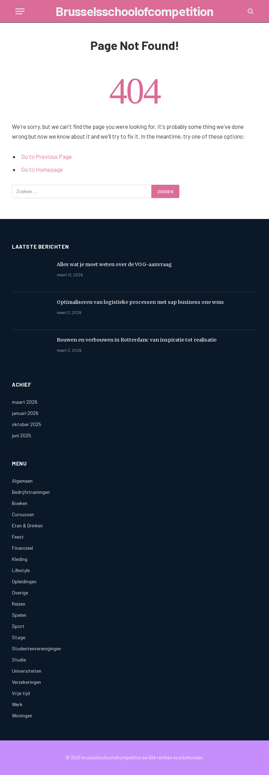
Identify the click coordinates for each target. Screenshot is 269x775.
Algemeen (22, 481)
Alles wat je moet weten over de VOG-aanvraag (114, 264)
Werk (17, 704)
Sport (18, 626)
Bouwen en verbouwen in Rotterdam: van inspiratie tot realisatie (136, 340)
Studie (19, 660)
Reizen (18, 604)
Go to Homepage (42, 169)
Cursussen (23, 514)
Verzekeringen (26, 682)
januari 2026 (25, 413)
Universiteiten (26, 671)
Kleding (19, 559)
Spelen (19, 615)
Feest (18, 537)
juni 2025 (21, 435)
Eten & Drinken (27, 525)
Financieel (22, 548)
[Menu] (20, 11)
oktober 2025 (26, 424)
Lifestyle (21, 570)
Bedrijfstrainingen (31, 492)
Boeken (19, 503)
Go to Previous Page (46, 156)
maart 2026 (24, 402)
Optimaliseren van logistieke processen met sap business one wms (140, 302)
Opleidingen (24, 581)
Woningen (22, 715)
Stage (18, 637)
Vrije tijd (21, 693)
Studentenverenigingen (36, 648)
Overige (20, 592)
